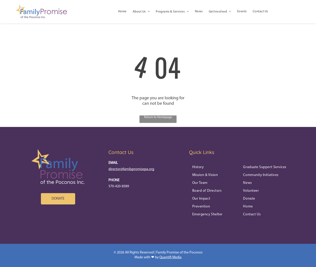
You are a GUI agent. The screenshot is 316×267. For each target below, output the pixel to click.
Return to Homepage (158, 117)
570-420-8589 (118, 186)
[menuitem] (122, 12)
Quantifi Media (170, 257)
